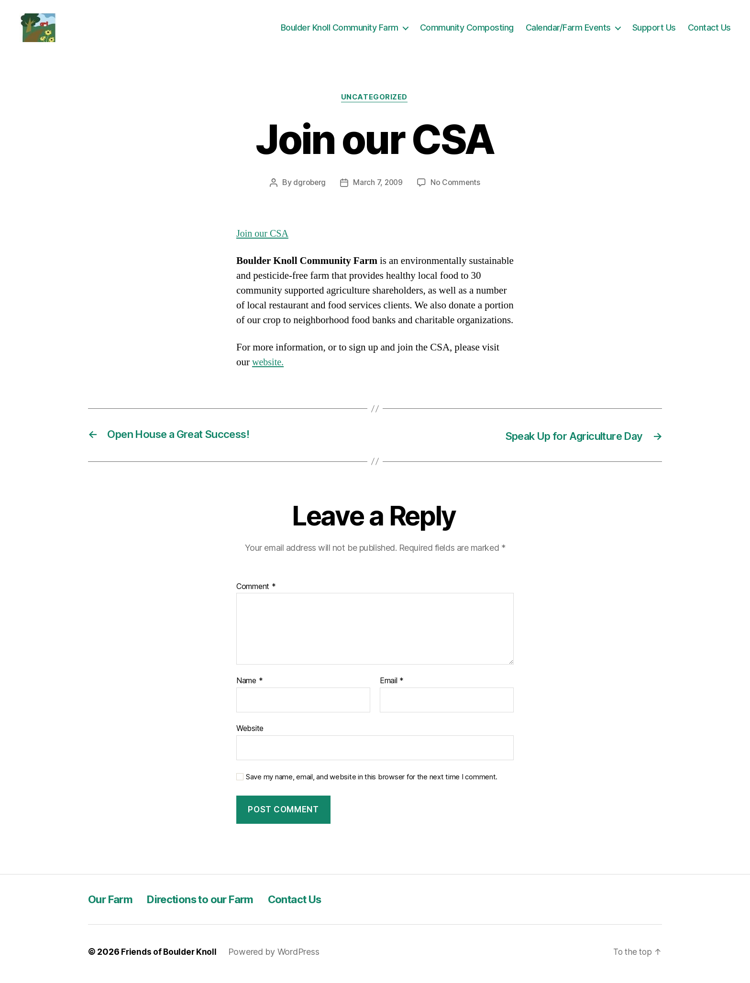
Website (250, 732)
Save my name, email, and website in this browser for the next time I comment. (371, 781)
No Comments (456, 187)
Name (249, 685)
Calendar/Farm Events (568, 29)
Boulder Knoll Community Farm (339, 29)
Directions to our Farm (210, 903)
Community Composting (467, 29)
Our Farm (112, 903)
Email (392, 685)
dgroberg (308, 187)
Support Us (654, 29)
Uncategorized (375, 102)
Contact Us (709, 29)
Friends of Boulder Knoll (170, 956)
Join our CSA (263, 237)
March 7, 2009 (378, 187)
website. (268, 366)
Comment (256, 591)
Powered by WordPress (276, 956)
